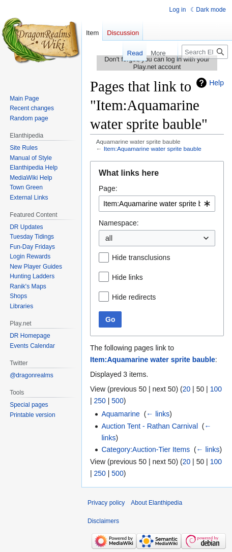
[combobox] (157, 204)
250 (100, 401)
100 (216, 389)
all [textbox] (108, 238)
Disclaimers (103, 521)
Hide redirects (134, 297)
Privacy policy (106, 502)
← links (157, 414)
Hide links (127, 277)
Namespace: (119, 223)
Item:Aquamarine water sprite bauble (152, 148)
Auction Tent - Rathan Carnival (149, 426)
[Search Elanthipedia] (205, 52)
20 (187, 389)
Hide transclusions (141, 257)
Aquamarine (120, 414)
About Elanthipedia (156, 502)
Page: (108, 188)
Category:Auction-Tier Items (145, 449)
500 (117, 401)
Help (216, 83)
